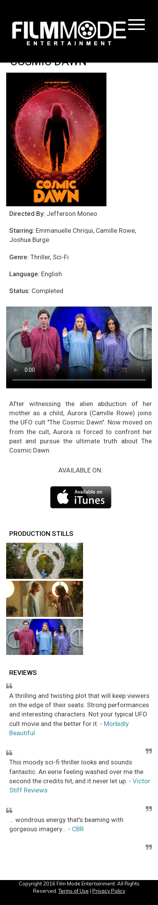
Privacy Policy (108, 891)
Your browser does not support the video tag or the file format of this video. (79, 347)
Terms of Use (73, 891)
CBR (78, 829)
